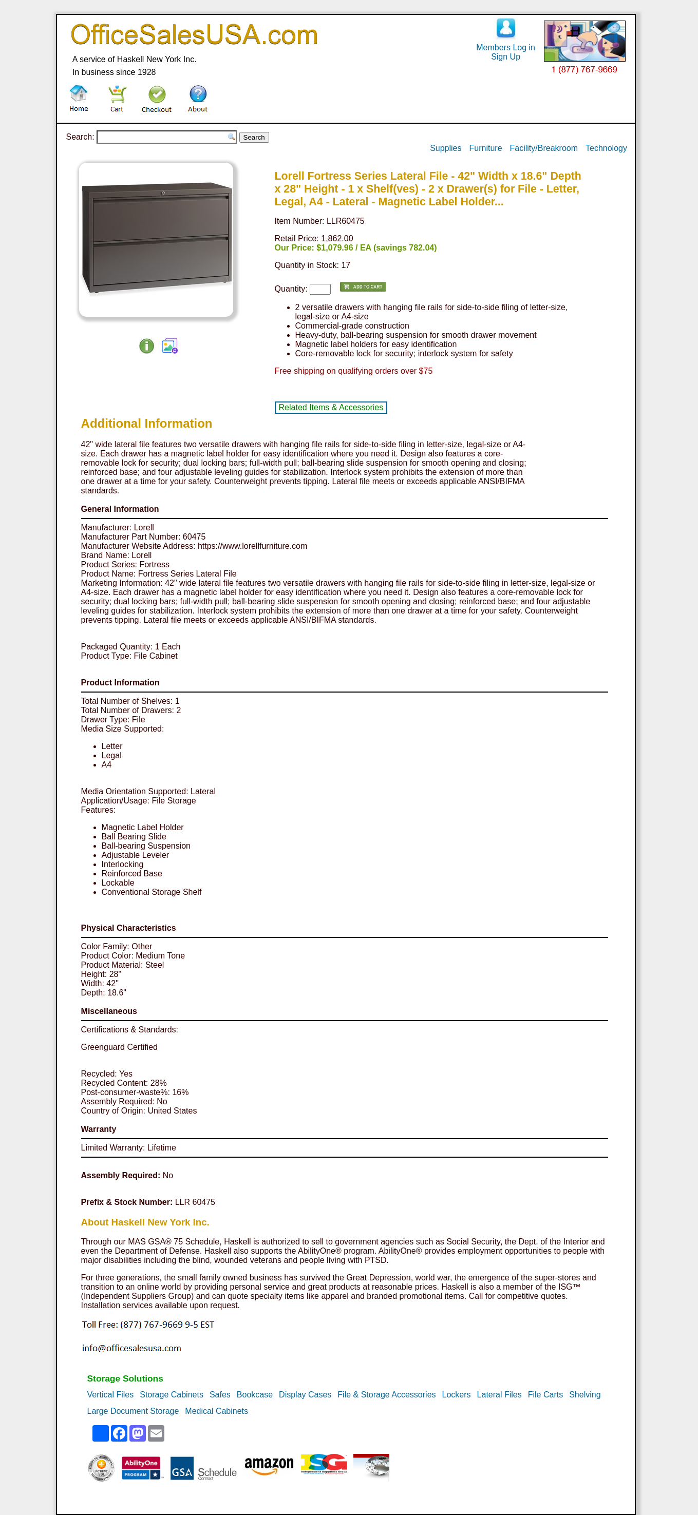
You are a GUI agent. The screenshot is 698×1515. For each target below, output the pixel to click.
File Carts (545, 1394)
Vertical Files (110, 1394)
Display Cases (305, 1394)
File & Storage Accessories (386, 1394)
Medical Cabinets (216, 1411)
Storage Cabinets (171, 1394)
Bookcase (255, 1394)
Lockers (456, 1394)
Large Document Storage (133, 1411)
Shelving (584, 1394)
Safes (220, 1394)
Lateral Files (499, 1394)
